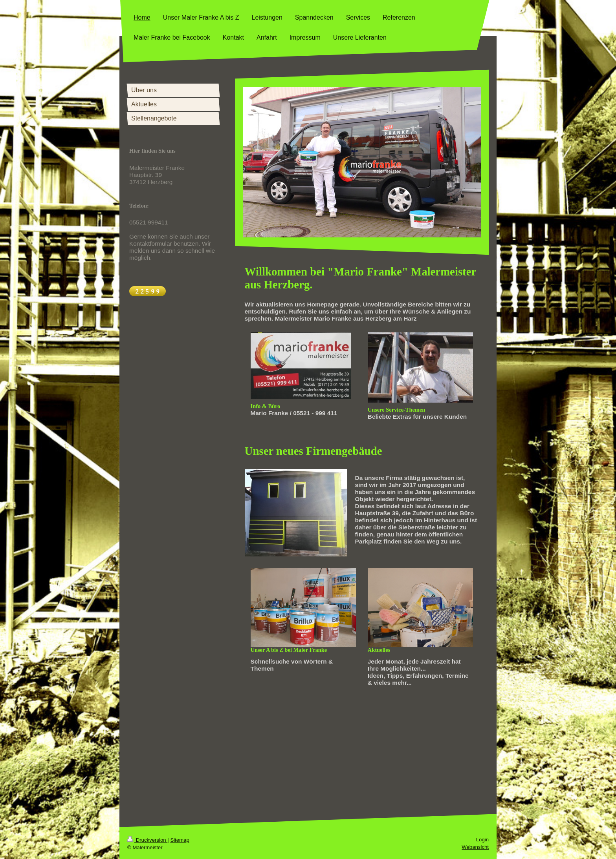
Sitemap (179, 840)
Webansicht (475, 847)
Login (482, 840)
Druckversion (147, 840)
